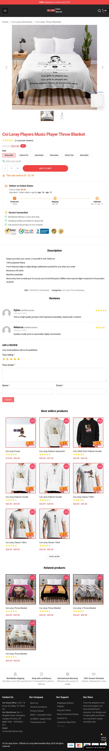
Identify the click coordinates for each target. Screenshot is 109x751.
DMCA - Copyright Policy (40, 715)
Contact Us (62, 718)
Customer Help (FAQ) (66, 722)
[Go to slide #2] (62, 116)
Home (5, 22)
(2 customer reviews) (24, 140)
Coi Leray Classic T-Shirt (83, 497)
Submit (8, 400)
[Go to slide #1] (47, 116)
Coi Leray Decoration (21, 22)
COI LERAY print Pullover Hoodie (87, 451)
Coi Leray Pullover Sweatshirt (52, 451)
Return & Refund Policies (68, 714)
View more (54, 557)
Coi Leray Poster (13, 451)
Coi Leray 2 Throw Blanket (84, 608)
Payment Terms (64, 710)
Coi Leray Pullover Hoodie (17, 497)
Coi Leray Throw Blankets (48, 22)
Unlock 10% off (103, 739)
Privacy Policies (37, 711)
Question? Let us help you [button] (96, 748)
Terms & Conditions (38, 707)
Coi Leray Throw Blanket (16, 608)
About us (34, 703)
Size (4, 151)
